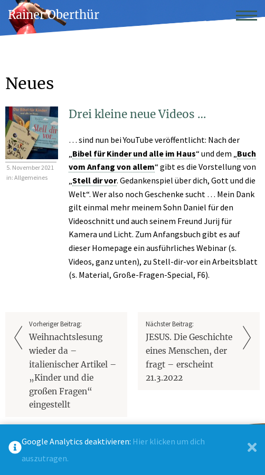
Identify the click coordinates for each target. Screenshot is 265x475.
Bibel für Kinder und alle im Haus (134, 153)
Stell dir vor (94, 180)
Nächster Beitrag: (191, 352)
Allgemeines (31, 177)
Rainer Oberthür (53, 15)
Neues (29, 83)
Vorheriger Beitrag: (74, 365)
